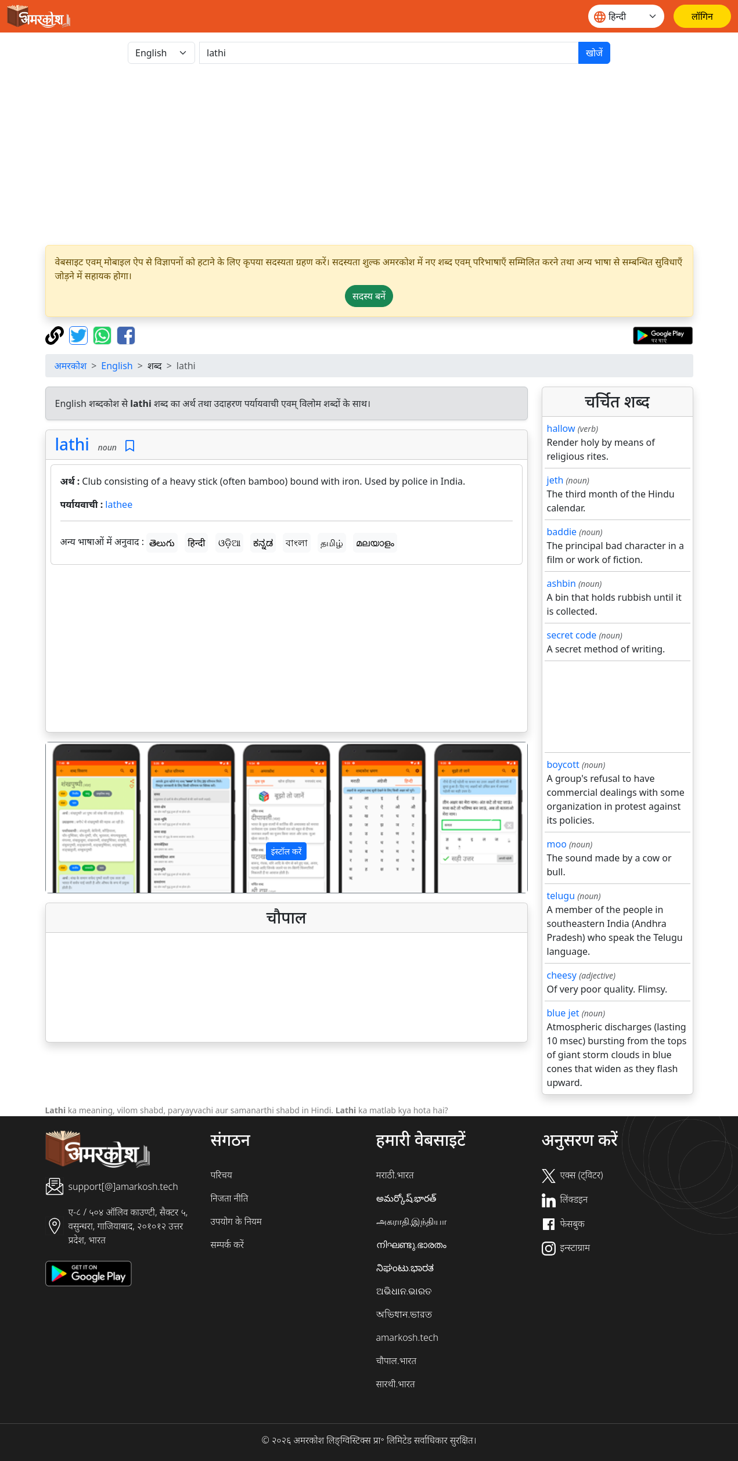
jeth (555, 480)
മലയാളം (375, 542)
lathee (118, 504)
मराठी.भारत (395, 1174)
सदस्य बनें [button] (369, 296)
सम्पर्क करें (227, 1244)
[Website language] (626, 16)
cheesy (562, 975)
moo (557, 844)
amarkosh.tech (407, 1337)
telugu (561, 895)
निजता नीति (230, 1198)
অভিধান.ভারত (404, 1314)
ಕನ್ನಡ (263, 542)
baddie (562, 531)
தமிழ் (332, 542)
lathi (72, 444)
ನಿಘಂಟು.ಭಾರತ (405, 1267)
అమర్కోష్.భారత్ (406, 1198)
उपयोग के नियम (236, 1221)
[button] (82, 817)
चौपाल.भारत (396, 1360)
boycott (563, 764)
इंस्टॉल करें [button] (286, 851)
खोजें (594, 52)
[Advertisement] (286, 650)
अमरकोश (71, 365)
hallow (561, 428)
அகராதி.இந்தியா (411, 1221)
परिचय (221, 1174)
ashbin (561, 583)
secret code (572, 635)
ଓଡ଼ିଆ (229, 542)
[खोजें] (389, 53)
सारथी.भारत (395, 1383)
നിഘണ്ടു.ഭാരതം (411, 1244)
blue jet (563, 1013)
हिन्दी (196, 542)
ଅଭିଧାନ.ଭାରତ (404, 1291)
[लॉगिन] (702, 16)
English (116, 365)
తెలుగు (162, 542)
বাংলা (297, 542)
